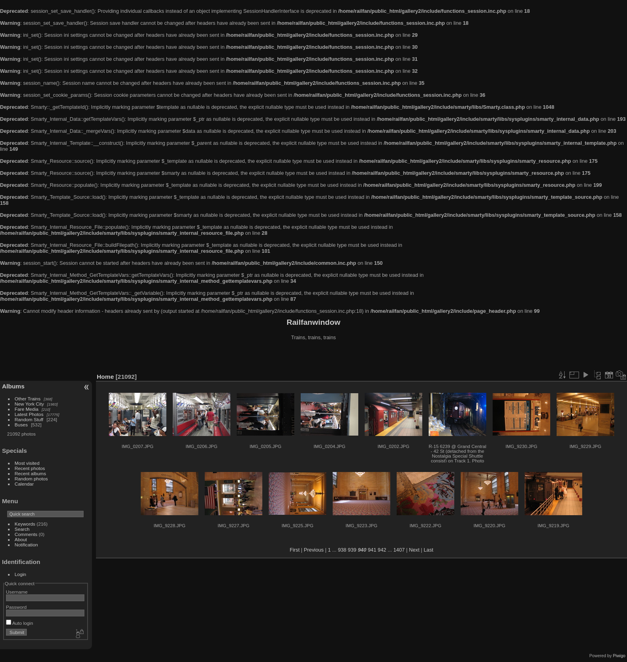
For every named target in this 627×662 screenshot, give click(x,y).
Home (105, 376)
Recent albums (30, 473)
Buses (21, 424)
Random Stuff (29, 419)
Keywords (25, 523)
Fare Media (27, 409)
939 (352, 550)
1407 (399, 550)
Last (428, 550)
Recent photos (30, 468)
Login (20, 574)
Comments (26, 534)
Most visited (27, 463)
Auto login (19, 623)
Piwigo (619, 655)
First (295, 550)
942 (382, 550)
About (21, 539)
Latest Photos (29, 414)
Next (414, 550)
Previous (314, 550)
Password (16, 607)
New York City (29, 403)
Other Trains (28, 398)
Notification (26, 544)
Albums (13, 386)
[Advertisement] (313, 358)
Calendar (24, 483)
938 (342, 550)
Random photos (31, 478)
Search (22, 529)
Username (17, 591)
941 (372, 550)
